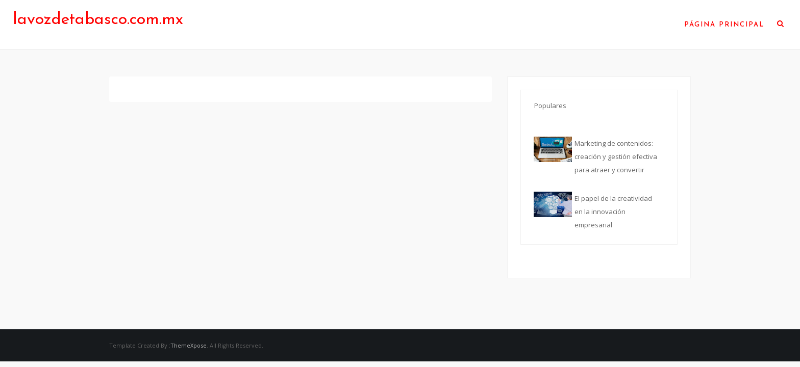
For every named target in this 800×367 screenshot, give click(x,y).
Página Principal (724, 24)
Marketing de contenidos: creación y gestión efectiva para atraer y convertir (615, 156)
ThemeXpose (188, 345)
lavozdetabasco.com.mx (98, 20)
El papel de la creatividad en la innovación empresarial (613, 211)
